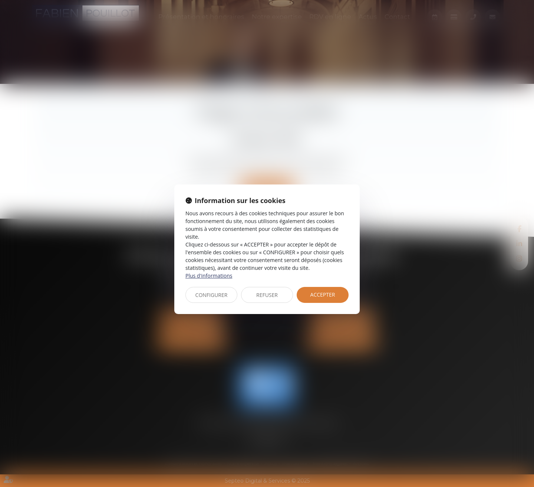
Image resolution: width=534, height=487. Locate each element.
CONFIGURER (211, 294)
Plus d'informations (208, 275)
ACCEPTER (322, 294)
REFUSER (267, 294)
